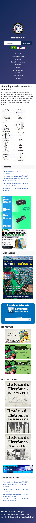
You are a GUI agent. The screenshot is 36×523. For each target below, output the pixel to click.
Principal (18, 54)
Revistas (18, 78)
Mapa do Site (5, 515)
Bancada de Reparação (18, 62)
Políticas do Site (14, 517)
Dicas (18, 67)
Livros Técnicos (18, 70)
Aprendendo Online (18, 56)
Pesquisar (26, 43)
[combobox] (12, 43)
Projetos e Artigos (18, 75)
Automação (18, 59)
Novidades (18, 73)
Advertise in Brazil (27, 517)
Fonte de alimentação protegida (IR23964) (15, 482)
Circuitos (18, 65)
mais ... (18, 81)
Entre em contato (17, 515)
